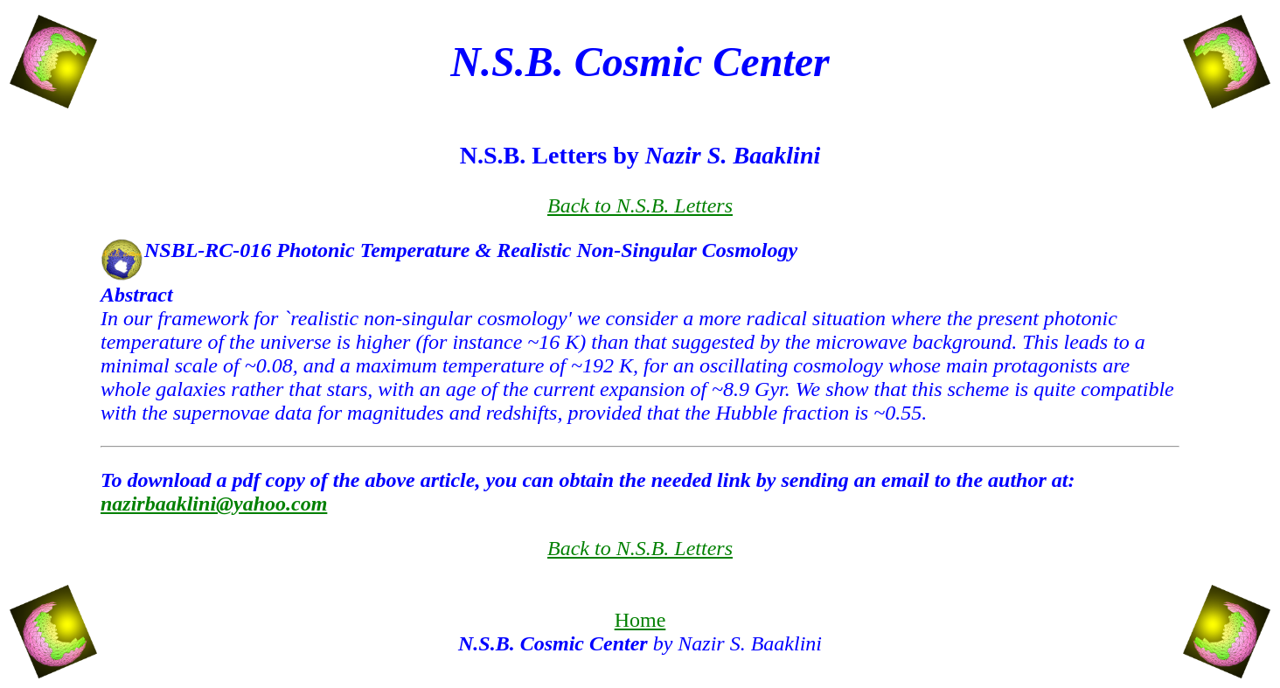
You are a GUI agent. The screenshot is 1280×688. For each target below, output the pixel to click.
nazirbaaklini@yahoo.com (214, 503)
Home (640, 619)
